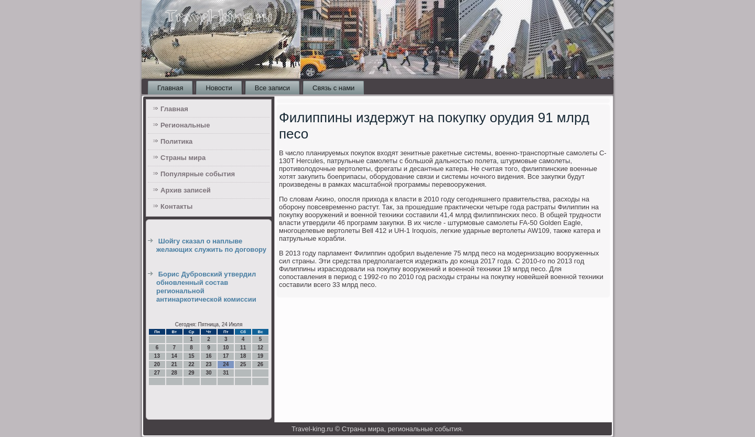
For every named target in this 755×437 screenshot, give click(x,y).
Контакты (176, 206)
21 (174, 364)
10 (226, 347)
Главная (170, 88)
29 (192, 373)
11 (243, 347)
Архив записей (185, 190)
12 (260, 347)
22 (192, 364)
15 (192, 356)
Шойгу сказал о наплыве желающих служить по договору (211, 245)
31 (226, 373)
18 (243, 356)
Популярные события (197, 174)
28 (174, 373)
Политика (176, 141)
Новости (219, 88)
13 (157, 356)
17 (226, 356)
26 (260, 364)
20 (157, 364)
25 (243, 364)
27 (157, 373)
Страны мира (183, 158)
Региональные (185, 125)
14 (174, 356)
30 (208, 373)
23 (208, 364)
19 (260, 356)
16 (208, 356)
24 (226, 364)
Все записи (272, 88)
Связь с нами (333, 88)
